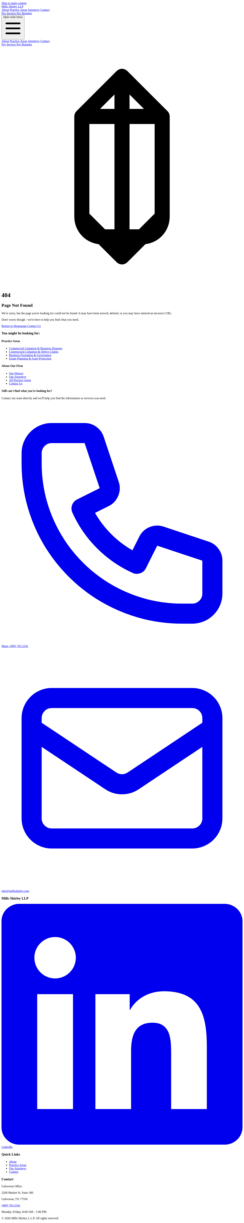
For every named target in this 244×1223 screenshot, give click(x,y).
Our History (16, 373)
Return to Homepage (14, 326)
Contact (45, 9)
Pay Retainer (24, 13)
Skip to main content (14, 3)
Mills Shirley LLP (12, 6)
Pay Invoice (9, 13)
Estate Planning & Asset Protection (30, 358)
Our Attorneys (17, 376)
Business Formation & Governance (30, 355)
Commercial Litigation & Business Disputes (35, 348)
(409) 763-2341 (11, 1205)
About (5, 9)
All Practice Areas (20, 380)
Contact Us (34, 326)
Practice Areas (18, 9)
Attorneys (34, 9)
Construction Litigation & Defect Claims (33, 351)
